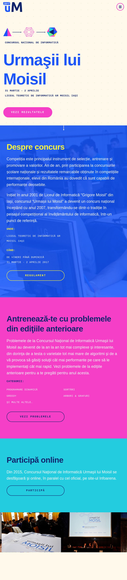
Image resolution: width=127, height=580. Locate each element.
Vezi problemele (35, 417)
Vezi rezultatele (27, 112)
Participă (35, 490)
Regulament (35, 275)
